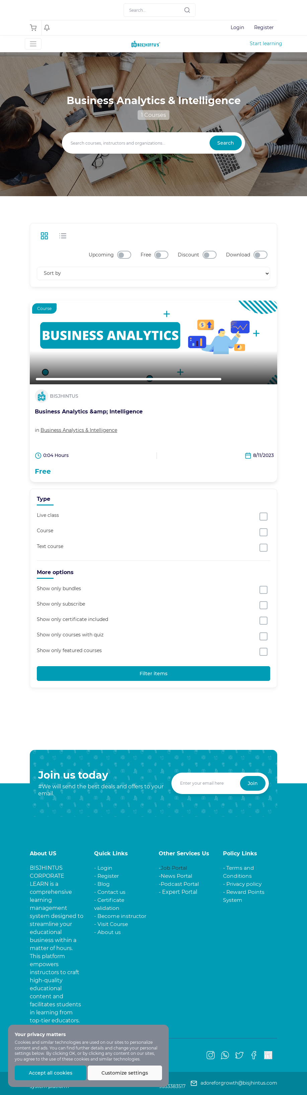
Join (253, 783)
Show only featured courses (69, 650)
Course (45, 531)
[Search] (160, 10)
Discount (188, 255)
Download (238, 255)
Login (237, 27)
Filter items (153, 674)
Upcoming (101, 255)
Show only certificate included (72, 619)
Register (264, 27)
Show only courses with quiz (70, 635)
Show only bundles (59, 588)
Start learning (266, 44)
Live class (48, 515)
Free (146, 255)
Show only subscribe (61, 604)
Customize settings (125, 1073)
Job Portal (174, 868)
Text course (50, 546)
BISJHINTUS (64, 396)
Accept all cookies (50, 1073)
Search (225, 143)
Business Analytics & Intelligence (79, 430)
